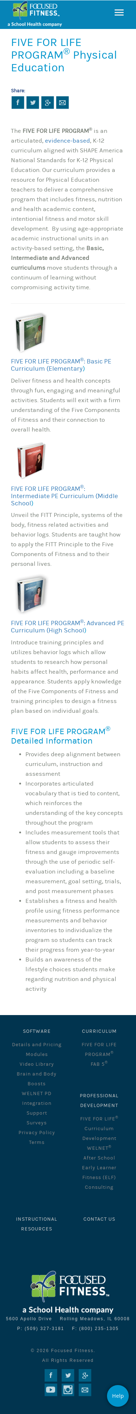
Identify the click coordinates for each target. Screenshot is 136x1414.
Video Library (37, 1064)
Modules (37, 1054)
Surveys (36, 1123)
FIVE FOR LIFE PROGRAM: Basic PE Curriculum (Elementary (61, 365)
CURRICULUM (99, 1031)
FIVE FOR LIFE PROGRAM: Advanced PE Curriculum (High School (67, 626)
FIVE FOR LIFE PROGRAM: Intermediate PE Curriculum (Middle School (64, 496)
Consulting (99, 1187)
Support (36, 1113)
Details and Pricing (37, 1045)
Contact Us (99, 1219)
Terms (37, 1142)
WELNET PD (36, 1094)
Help (118, 1396)
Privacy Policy (36, 1133)
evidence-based (67, 140)
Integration (36, 1103)
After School (99, 1158)
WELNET (99, 1148)
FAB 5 (99, 1064)
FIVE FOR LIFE (99, 1119)
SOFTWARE (37, 1031)
